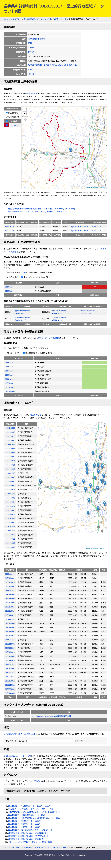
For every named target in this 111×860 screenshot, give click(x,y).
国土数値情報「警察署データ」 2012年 (24, 823)
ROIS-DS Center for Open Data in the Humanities (65, 855)
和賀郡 (31, 47)
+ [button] (25, 110)
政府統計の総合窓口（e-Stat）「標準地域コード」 (29, 835)
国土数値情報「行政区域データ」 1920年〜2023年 (29, 805)
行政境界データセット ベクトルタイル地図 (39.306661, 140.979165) (37, 211)
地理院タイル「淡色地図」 (98, 187)
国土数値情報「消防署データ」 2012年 (24, 826)
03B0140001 (10, 631)
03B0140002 (10, 644)
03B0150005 (10, 623)
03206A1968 (9, 286)
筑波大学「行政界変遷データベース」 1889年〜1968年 (31, 808)
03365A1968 (9, 375)
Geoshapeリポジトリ (13, 19)
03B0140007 (10, 627)
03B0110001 (10, 656)
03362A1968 (9, 574)
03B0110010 (10, 611)
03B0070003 (10, 689)
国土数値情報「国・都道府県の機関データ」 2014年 (30, 829)
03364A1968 (9, 370)
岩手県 (31, 52)
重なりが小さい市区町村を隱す (35, 277)
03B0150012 (10, 387)
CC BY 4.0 (38, 781)
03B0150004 (10, 648)
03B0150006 (10, 391)
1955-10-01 (9, 226)
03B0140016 (10, 660)
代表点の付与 (35, 414)
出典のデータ (31, 93)
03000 (31, 69)
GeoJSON (84, 226)
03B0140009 (10, 598)
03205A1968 (9, 362)
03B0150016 (10, 652)
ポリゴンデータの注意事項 (48, 338)
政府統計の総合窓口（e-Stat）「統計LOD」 (26, 838)
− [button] (25, 113)
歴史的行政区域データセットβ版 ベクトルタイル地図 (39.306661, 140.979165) (41, 208)
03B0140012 (10, 685)
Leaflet (88, 187)
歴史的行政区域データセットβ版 (37, 19)
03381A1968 (9, 379)
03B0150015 (10, 606)
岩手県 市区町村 (35, 65)
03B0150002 (10, 586)
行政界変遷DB (12, 117)
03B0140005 (10, 693)
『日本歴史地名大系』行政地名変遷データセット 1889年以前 (34, 811)
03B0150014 (10, 635)
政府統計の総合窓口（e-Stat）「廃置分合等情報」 (29, 832)
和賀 (30, 43)
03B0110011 (10, 383)
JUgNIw (31, 74)
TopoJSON (74, 226)
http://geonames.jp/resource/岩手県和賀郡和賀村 (51, 716)
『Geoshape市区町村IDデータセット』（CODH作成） (30, 841)
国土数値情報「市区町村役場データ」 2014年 (27, 814)
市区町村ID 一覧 (60, 19)
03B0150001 (10, 578)
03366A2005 (9, 291)
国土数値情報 (12, 112)
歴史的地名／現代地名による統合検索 (20, 734)
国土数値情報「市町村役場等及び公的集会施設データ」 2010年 (35, 817)
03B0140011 (10, 615)
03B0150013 (10, 582)
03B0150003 (10, 602)
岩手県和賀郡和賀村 (36, 38)
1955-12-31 (9, 230)
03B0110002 (10, 668)
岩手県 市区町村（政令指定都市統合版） (61, 65)
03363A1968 (9, 672)
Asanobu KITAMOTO (33, 855)
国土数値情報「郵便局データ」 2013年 (24, 820)
